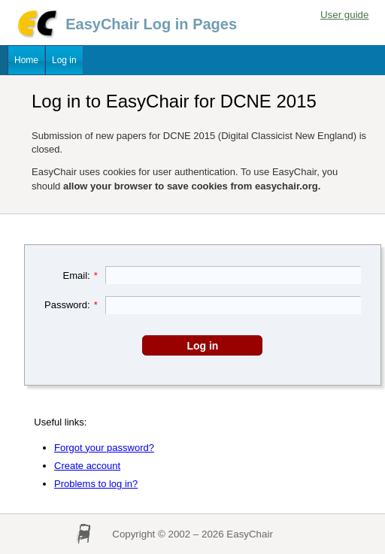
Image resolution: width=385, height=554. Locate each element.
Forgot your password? (104, 447)
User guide (344, 14)
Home (26, 60)
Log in (64, 60)
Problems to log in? (96, 483)
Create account (87, 465)
